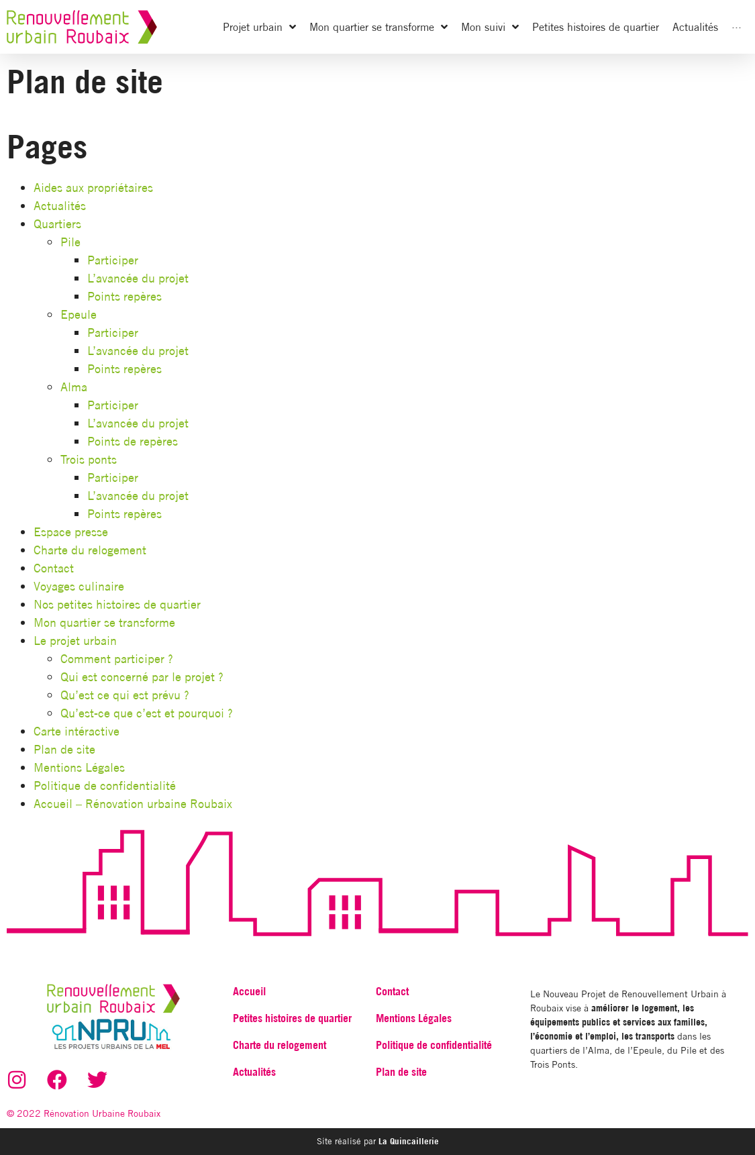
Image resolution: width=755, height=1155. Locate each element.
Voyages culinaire (79, 586)
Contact (54, 568)
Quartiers (57, 224)
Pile (70, 242)
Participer (112, 260)
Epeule (78, 314)
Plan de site (64, 749)
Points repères (124, 296)
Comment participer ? (116, 658)
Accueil (249, 991)
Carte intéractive (76, 731)
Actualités (60, 205)
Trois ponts (88, 459)
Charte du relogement (90, 550)
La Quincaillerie (407, 1141)
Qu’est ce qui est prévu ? (124, 695)
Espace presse (71, 532)
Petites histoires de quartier (292, 1018)
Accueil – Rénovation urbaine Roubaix (133, 803)
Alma (73, 387)
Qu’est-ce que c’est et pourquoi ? (146, 713)
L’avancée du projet (138, 278)
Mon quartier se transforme (104, 622)
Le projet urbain (75, 640)
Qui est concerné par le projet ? (141, 677)
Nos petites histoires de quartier (117, 604)
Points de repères (132, 441)
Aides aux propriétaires (93, 187)
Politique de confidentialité (105, 785)
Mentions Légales (79, 767)
